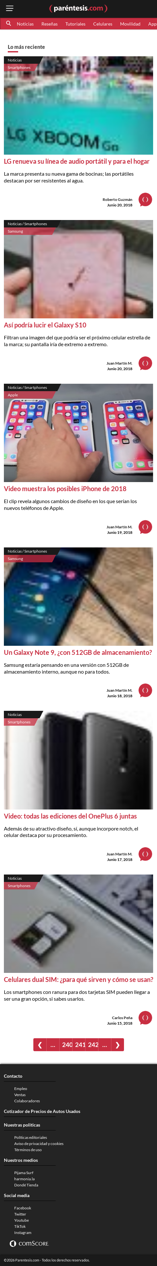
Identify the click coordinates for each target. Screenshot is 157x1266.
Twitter (20, 1214)
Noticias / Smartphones (27, 223)
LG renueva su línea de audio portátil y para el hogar (77, 161)
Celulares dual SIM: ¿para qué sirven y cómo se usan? (78, 979)
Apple (13, 394)
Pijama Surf (23, 1172)
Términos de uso (28, 1149)
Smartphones (19, 67)
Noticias (25, 24)
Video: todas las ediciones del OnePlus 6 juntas (70, 816)
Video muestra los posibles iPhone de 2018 (65, 488)
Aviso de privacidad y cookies (38, 1143)
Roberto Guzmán (117, 199)
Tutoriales (75, 24)
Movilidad (130, 24)
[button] (9, 24)
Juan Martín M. (119, 363)
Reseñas (49, 24)
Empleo (20, 1088)
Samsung (15, 231)
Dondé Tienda (26, 1185)
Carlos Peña (122, 1017)
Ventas (20, 1094)
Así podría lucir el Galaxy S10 (45, 325)
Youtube (21, 1220)
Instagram (22, 1232)
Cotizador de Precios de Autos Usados (42, 1111)
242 (93, 1044)
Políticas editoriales (30, 1137)
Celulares (102, 24)
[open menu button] (9, 9)
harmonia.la (24, 1178)
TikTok (20, 1226)
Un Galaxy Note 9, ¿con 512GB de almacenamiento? (78, 652)
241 (80, 1044)
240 (67, 1044)
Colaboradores (27, 1100)
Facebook (22, 1207)
